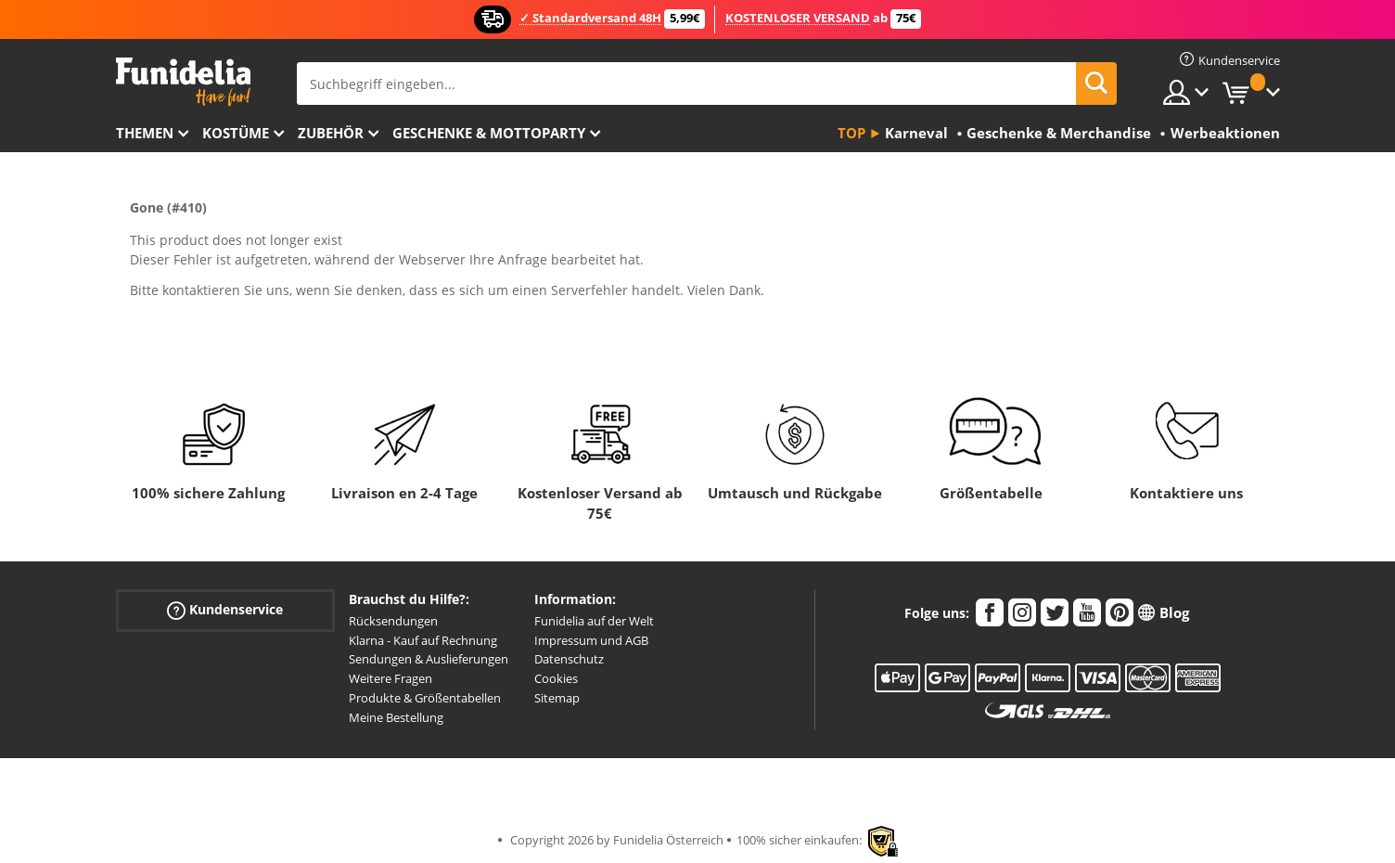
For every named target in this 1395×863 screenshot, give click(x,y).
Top (851, 132)
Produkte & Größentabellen (425, 697)
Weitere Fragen (390, 678)
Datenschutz (569, 658)
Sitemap (557, 697)
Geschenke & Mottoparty (488, 132)
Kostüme (235, 132)
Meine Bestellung (396, 717)
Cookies (556, 678)
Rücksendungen (393, 620)
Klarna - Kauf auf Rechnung (423, 640)
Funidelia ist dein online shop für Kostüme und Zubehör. (183, 82)
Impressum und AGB (591, 640)
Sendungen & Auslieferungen (428, 658)
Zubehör (331, 132)
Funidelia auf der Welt (594, 620)
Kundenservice (225, 610)
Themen (144, 132)
